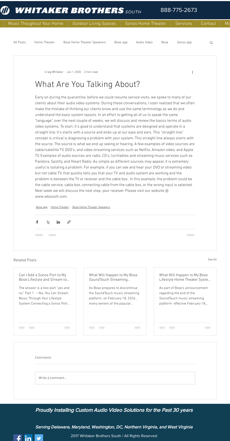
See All (212, 259)
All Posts (19, 42)
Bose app (120, 42)
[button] (211, 42)
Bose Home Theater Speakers (84, 42)
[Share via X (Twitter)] (48, 222)
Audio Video (144, 42)
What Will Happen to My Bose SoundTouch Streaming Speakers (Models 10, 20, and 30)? (113, 277)
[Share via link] (69, 222)
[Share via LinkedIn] (58, 222)
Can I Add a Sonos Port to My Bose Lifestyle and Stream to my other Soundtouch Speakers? (43, 277)
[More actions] (192, 72)
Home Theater (44, 42)
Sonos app (184, 42)
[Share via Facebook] (37, 222)
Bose (164, 42)
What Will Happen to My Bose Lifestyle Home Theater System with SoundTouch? (185, 277)
